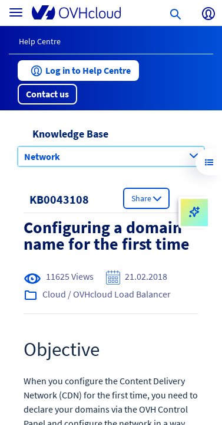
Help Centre (40, 41)
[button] (78, 70)
